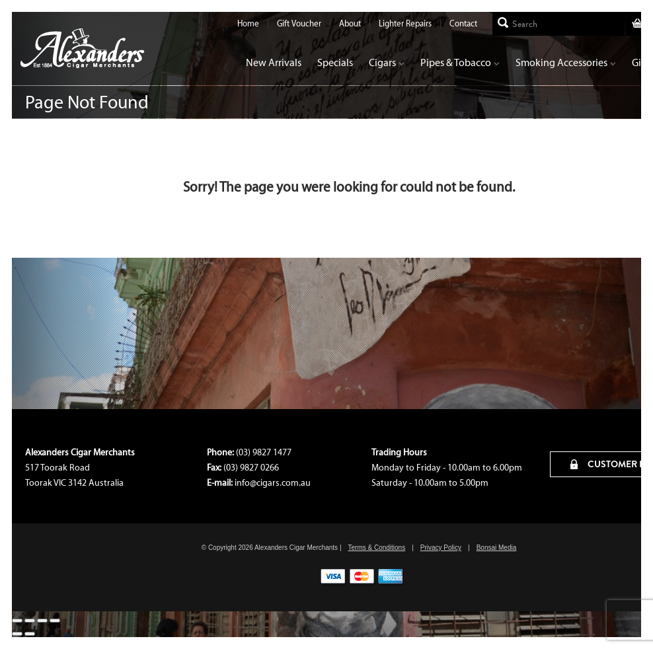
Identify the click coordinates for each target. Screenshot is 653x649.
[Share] (42, 621)
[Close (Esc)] (55, 621)
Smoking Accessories (566, 62)
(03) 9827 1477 (263, 452)
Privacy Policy (440, 547)
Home (248, 23)
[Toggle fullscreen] (29, 621)
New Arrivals (273, 62)
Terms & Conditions (376, 547)
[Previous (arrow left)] (17, 634)
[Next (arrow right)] (29, 634)
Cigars (386, 62)
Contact (463, 23)
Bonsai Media (497, 547)
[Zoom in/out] (17, 621)
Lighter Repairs (405, 23)
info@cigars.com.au (273, 482)
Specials (335, 62)
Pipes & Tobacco (460, 62)
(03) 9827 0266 (251, 467)
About (350, 23)
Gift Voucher (299, 23)
